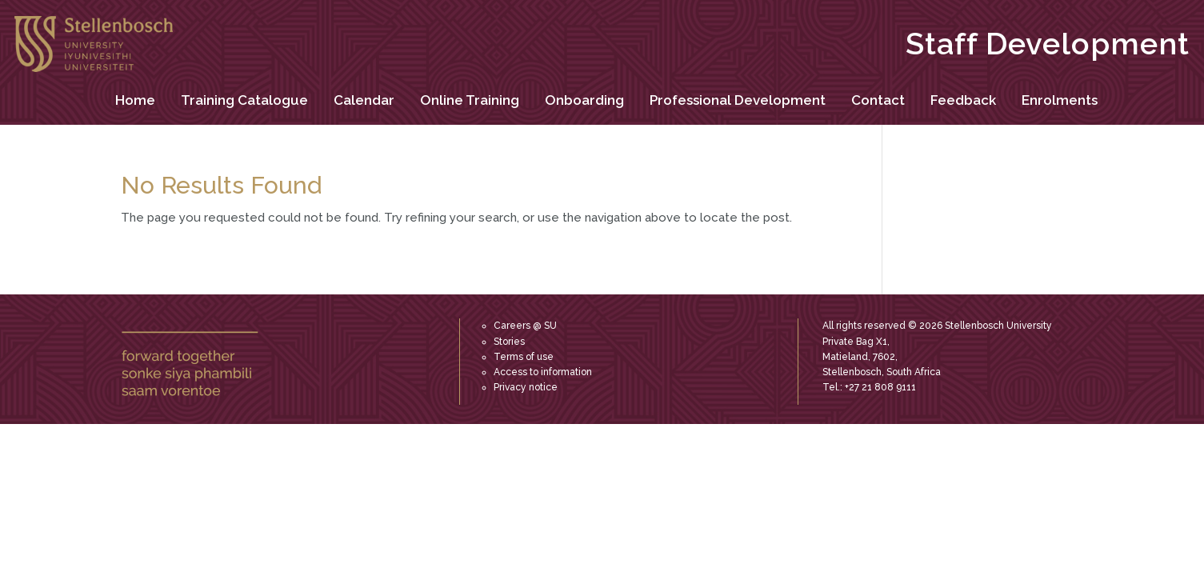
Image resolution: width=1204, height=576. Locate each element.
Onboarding (584, 100)
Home (135, 100)
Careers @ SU (525, 325)
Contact (878, 100)
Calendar (364, 100)
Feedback (963, 100)
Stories (509, 341)
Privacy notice (526, 387)
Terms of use (524, 356)
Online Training (469, 100)
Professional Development (738, 100)
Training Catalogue (244, 100)
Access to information (543, 372)
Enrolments (1060, 100)
